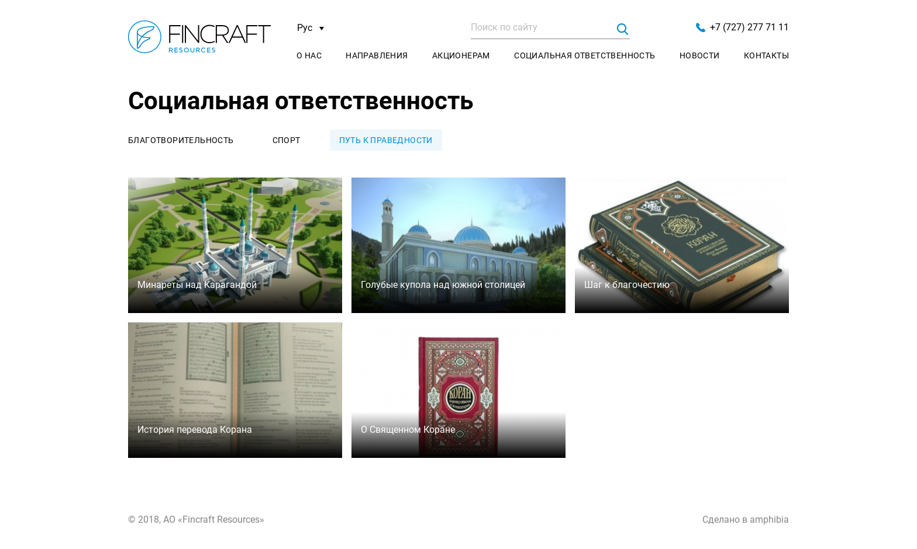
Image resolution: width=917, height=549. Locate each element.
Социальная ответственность (584, 55)
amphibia (769, 519)
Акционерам (461, 55)
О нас (309, 55)
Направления (377, 55)
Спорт (287, 140)
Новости (700, 55)
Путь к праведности (386, 140)
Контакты (766, 55)
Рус (310, 28)
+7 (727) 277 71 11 (742, 27)
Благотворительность (181, 140)
